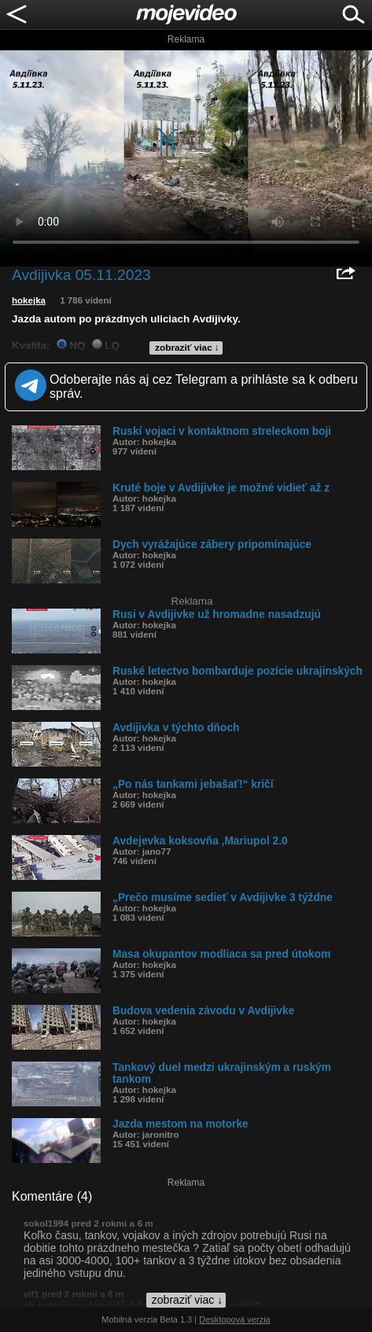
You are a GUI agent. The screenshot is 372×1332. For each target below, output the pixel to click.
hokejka (29, 300)
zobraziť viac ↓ (187, 347)
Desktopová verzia (235, 1319)
